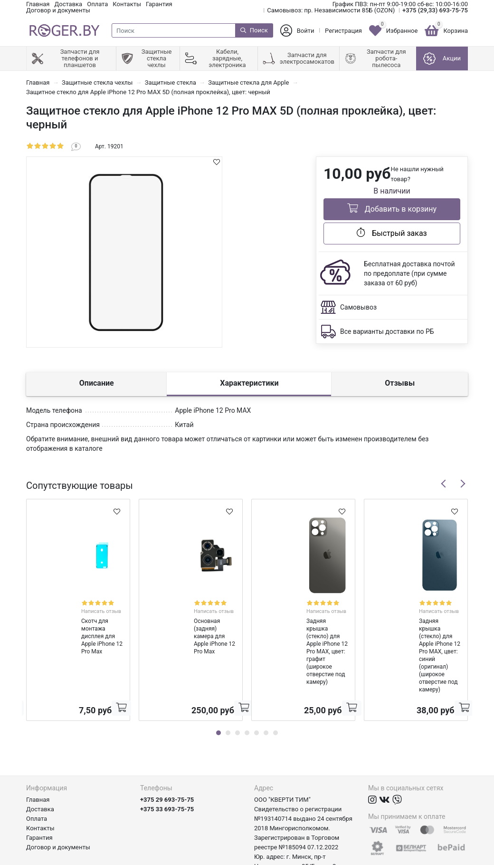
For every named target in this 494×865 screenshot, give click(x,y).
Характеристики (249, 383)
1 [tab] (218, 679)
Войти (305, 31)
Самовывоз (358, 307)
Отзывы (400, 383)
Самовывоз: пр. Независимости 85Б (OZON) (331, 10)
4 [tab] (247, 679)
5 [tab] (256, 679)
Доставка (68, 4)
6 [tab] (266, 679)
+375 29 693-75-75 (167, 745)
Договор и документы (58, 10)
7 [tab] (275, 679)
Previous (443, 483)
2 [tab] (228, 679)
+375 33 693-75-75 (167, 755)
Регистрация (343, 31)
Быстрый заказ (392, 232)
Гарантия (159, 4)
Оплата (97, 4)
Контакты (127, 4)
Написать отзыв (90, 603)
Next (462, 483)
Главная (37, 4)
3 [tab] (237, 679)
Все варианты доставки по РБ (387, 331)
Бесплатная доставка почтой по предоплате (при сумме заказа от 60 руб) (409, 273)
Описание (96, 383)
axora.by (456, 857)
